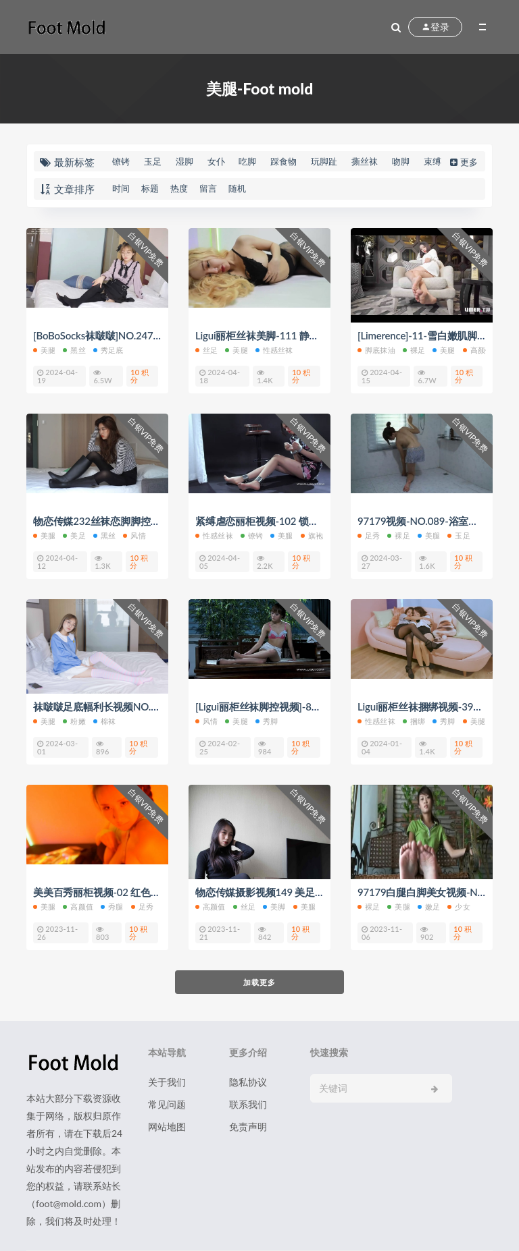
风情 (134, 535)
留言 (208, 188)
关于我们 (167, 1082)
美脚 (274, 906)
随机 (237, 188)
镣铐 (121, 161)
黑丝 (74, 349)
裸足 (414, 349)
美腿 (44, 349)
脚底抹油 (376, 349)
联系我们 (248, 1104)
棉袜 (104, 721)
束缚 (432, 161)
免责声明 (248, 1126)
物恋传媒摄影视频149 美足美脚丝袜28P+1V (293, 892)
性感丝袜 (274, 349)
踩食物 (283, 161)
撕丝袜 (364, 161)
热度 (179, 188)
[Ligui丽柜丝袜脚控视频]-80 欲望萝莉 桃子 (288, 706)
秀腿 (112, 906)
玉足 (153, 161)
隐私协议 (248, 1082)
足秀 (368, 535)
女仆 (216, 161)
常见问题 (167, 1104)
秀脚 (266, 721)
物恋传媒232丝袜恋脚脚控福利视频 (112, 521)
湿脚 (184, 161)
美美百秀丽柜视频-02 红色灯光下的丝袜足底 (131, 892)
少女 (458, 906)
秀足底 (108, 349)
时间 (121, 188)
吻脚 (401, 161)
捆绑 (414, 721)
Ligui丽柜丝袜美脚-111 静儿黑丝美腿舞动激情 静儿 (308, 335)
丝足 (206, 349)
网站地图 (167, 1126)
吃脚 (247, 161)
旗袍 (312, 535)
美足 (74, 535)
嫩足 (429, 906)
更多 (462, 162)
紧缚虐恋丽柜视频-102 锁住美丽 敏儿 (278, 521)
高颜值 (478, 349)
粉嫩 (74, 721)
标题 (150, 188)
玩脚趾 (324, 161)
